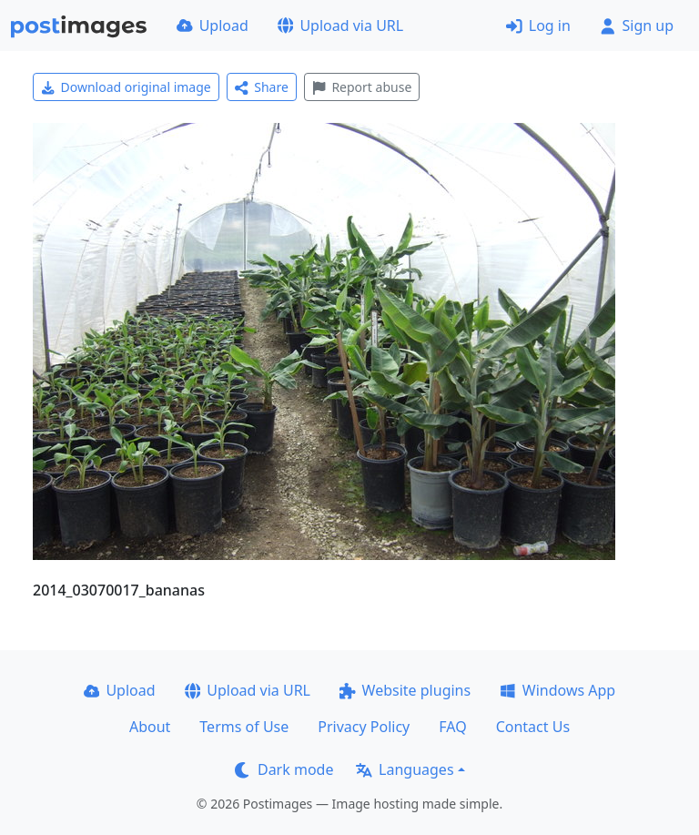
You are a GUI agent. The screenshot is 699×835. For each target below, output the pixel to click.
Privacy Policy (364, 727)
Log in (538, 25)
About (149, 727)
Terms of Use (244, 727)
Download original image (126, 87)
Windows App (557, 690)
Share (262, 87)
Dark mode (284, 769)
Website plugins (405, 690)
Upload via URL (340, 25)
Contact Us (533, 727)
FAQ (452, 727)
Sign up (637, 25)
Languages (404, 769)
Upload (212, 25)
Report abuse (361, 87)
